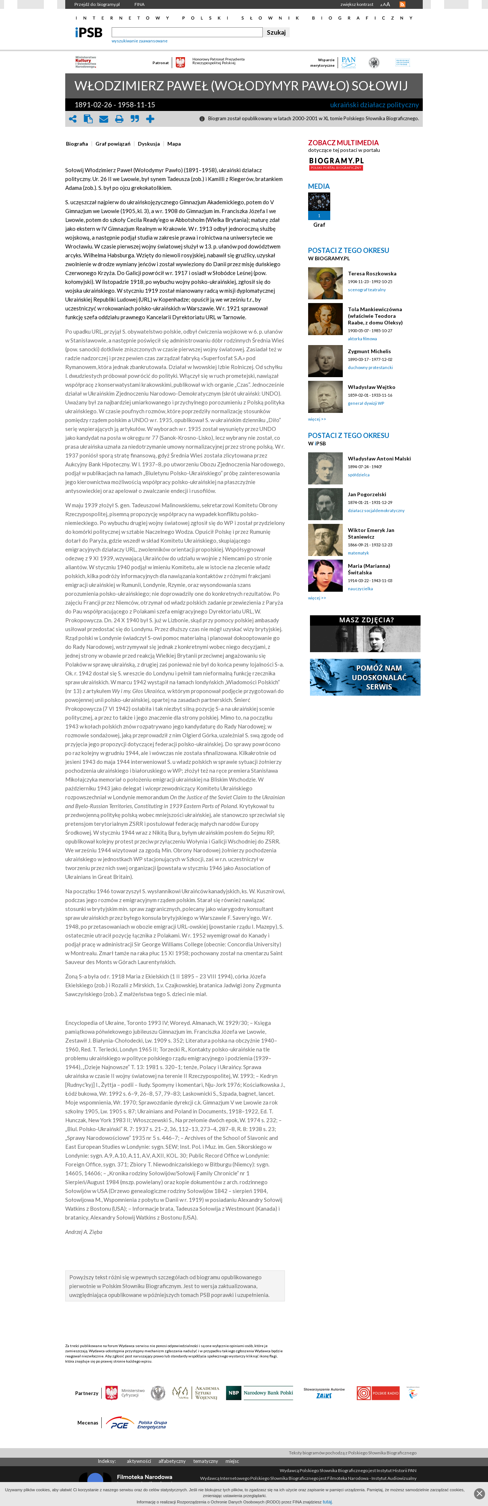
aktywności (139, 1461)
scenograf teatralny (367, 289)
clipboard (88, 119)
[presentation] (77, 143)
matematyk (358, 552)
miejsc (232, 1461)
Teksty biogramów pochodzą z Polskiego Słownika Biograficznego (352, 1452)
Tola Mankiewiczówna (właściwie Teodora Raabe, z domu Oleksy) (375, 316)
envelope (103, 119)
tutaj (327, 1502)
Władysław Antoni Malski (379, 458)
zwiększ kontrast (357, 4)
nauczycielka (360, 588)
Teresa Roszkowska (372, 273)
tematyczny (205, 1461)
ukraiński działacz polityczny (374, 104)
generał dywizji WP (366, 403)
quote (134, 119)
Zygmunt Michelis (369, 351)
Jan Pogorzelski (367, 494)
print (119, 119)
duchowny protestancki (370, 367)
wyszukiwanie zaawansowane (140, 40)
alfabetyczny (172, 1461)
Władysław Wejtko (371, 387)
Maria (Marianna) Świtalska (369, 569)
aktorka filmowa (362, 338)
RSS (402, 4)
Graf (319, 224)
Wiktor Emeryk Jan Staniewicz (371, 533)
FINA (139, 4)
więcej (314, 419)
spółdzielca (359, 474)
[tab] (79, 143)
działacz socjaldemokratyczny (376, 510)
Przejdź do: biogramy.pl (97, 4)
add (150, 119)
